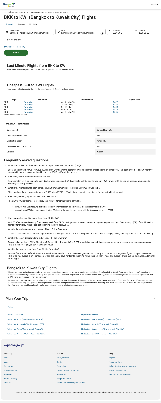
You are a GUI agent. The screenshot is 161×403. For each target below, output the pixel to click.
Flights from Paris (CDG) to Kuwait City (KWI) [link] (25, 331)
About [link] (6, 360)
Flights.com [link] (6, 13)
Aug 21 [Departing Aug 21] (116, 34)
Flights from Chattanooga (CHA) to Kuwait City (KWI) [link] (102, 331)
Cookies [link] (59, 364)
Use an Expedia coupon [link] (117, 372)
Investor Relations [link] (10, 372)
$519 (115, 111)
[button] (80, 300)
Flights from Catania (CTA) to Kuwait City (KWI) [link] (26, 336)
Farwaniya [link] (23, 13)
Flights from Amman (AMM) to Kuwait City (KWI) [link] (101, 321)
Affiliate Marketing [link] (10, 380)
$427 (115, 104)
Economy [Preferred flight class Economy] (149, 25)
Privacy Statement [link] (63, 360)
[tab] (10, 25)
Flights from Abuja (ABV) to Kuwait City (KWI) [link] (25, 321)
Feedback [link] (7, 385)
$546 (115, 114)
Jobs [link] (6, 364)
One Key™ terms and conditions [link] (68, 372)
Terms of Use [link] (61, 368)
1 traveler (135, 25)
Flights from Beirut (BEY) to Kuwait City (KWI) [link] (99, 326)
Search (16, 49)
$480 (115, 106)
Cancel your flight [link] (115, 364)
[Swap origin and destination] (55, 33)
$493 (115, 109)
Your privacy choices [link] (64, 380)
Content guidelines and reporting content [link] (71, 385)
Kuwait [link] (15, 13)
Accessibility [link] (61, 376)
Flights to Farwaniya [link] (36, 13)
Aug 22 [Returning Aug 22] (142, 34)
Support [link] (112, 360)
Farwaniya (28, 104)
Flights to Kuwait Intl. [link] (89, 316)
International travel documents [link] (120, 376)
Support (154, 5)
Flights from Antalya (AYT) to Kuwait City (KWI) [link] (25, 326)
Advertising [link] (8, 376)
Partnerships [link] (8, 368)
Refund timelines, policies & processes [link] (122, 368)
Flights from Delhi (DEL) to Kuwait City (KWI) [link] (99, 336)
